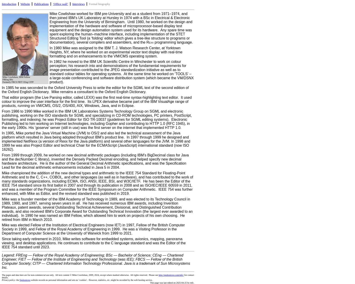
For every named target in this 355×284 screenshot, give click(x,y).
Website (25, 4)
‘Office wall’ (60, 4)
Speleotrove (25, 280)
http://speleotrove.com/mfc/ (171, 275)
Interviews (78, 4)
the (11, 280)
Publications (41, 4)
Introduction (9, 4)
